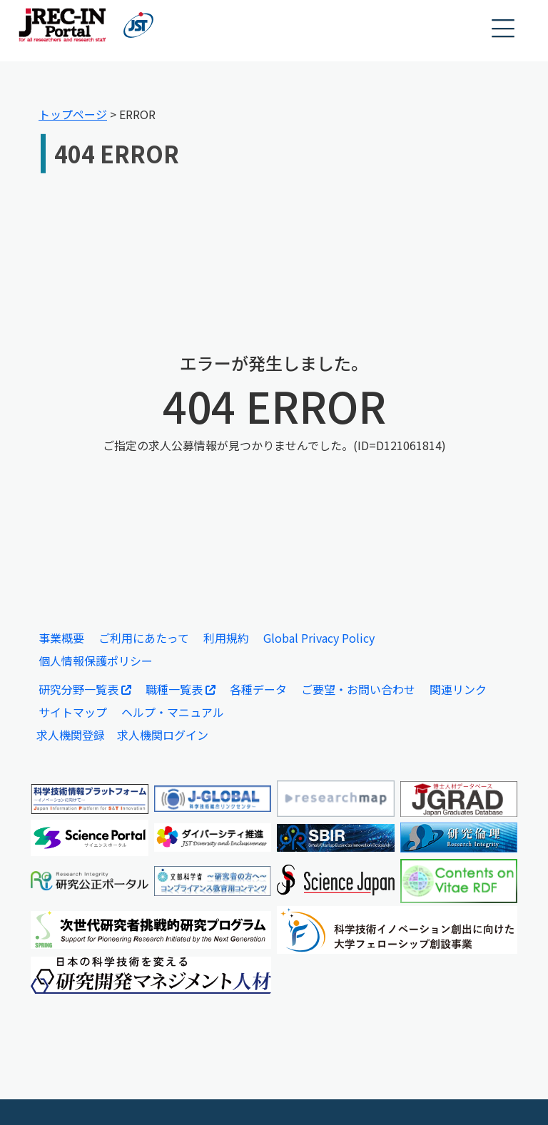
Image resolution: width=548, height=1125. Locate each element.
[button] (503, 29)
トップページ (73, 114)
